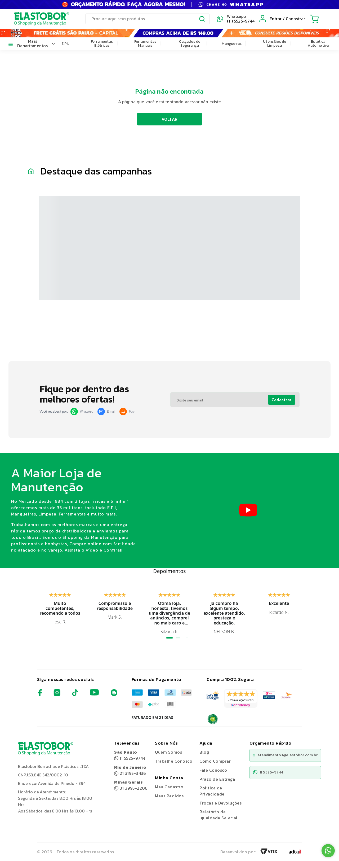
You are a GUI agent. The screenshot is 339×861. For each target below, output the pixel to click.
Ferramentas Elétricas (102, 43)
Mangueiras (232, 43)
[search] (147, 19)
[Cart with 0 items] (314, 18)
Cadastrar (281, 399)
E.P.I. (65, 43)
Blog (204, 752)
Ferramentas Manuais (145, 43)
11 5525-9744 (129, 755)
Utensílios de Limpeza (274, 43)
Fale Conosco (213, 770)
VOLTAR (170, 119)
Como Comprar (215, 761)
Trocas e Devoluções (220, 803)
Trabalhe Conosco (173, 761)
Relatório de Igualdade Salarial (218, 814)
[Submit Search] (202, 19)
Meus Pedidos (169, 796)
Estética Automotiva (318, 43)
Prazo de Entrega (217, 779)
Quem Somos (168, 752)
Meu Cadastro (169, 787)
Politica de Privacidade (211, 791)
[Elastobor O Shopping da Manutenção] (36, 18)
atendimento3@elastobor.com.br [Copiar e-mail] (285, 755)
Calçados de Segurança (189, 43)
